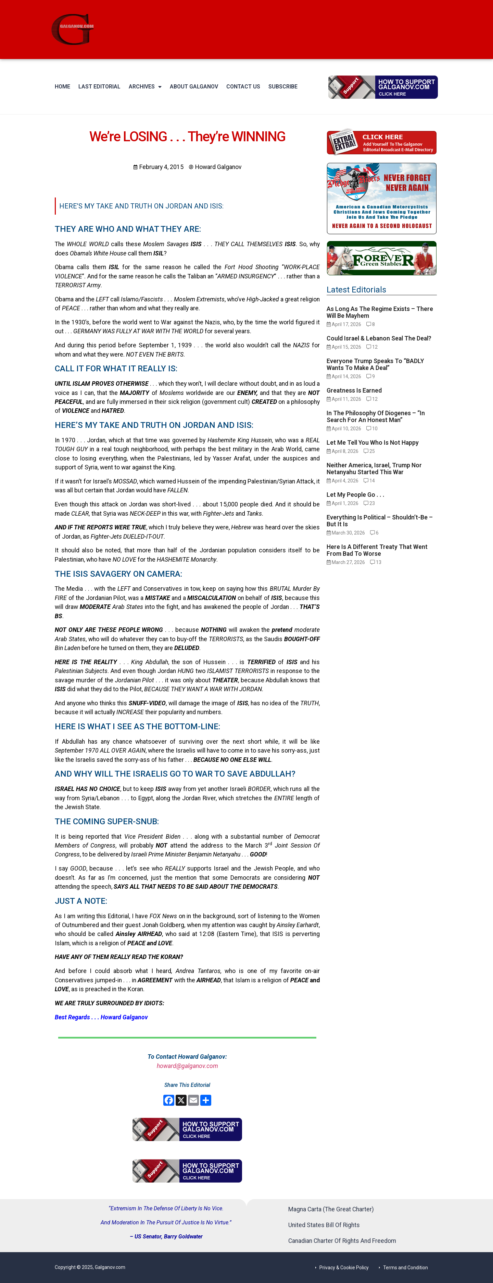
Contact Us (243, 86)
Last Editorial (99, 86)
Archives (145, 87)
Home (62, 86)
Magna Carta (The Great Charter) (331, 1209)
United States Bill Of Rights (324, 1225)
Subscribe (283, 86)
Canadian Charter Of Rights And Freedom (342, 1240)
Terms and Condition (405, 1267)
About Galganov (194, 86)
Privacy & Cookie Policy (344, 1267)
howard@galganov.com (187, 1066)
